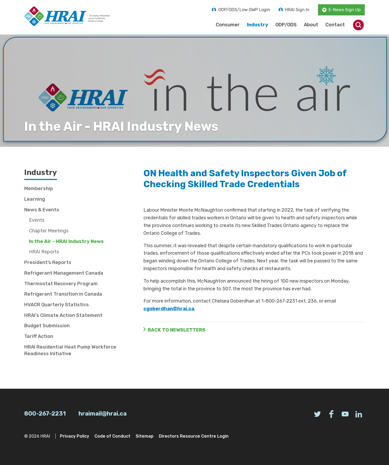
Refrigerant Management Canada (63, 273)
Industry (257, 25)
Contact (335, 25)
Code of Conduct (112, 436)
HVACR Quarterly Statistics (56, 305)
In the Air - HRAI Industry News (66, 241)
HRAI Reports (44, 252)
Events (36, 220)
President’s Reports (47, 262)
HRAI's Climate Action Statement (63, 315)
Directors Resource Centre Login (194, 436)
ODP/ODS (286, 25)
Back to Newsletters (176, 330)
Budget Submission (47, 326)
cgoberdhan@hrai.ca (168, 309)
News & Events (41, 210)
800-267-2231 (45, 413)
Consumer (228, 25)
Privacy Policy (74, 436)
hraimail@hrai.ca (102, 413)
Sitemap (145, 436)
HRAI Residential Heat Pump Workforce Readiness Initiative (70, 350)
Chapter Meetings (48, 231)
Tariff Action (38, 336)
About (311, 25)
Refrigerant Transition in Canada (63, 294)
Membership (38, 188)
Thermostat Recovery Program (61, 284)
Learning (34, 199)
